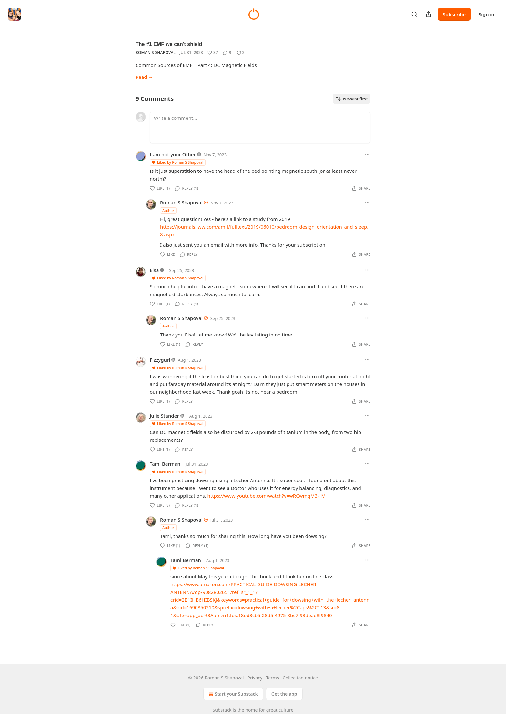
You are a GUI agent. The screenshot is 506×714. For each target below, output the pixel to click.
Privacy (255, 678)
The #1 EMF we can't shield (169, 44)
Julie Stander (164, 415)
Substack (222, 710)
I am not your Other (173, 154)
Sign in (486, 14)
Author (168, 210)
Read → (144, 77)
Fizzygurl (160, 360)
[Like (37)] (213, 53)
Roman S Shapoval (156, 52)
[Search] (414, 14)
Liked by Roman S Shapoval (177, 162)
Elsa (154, 270)
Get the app (284, 694)
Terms (272, 678)
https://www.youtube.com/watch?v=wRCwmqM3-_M (266, 495)
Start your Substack (232, 694)
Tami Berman (165, 463)
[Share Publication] (428, 14)
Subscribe (454, 14)
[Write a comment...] (260, 127)
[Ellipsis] (367, 154)
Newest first (351, 99)
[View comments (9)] (227, 53)
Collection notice (300, 678)
